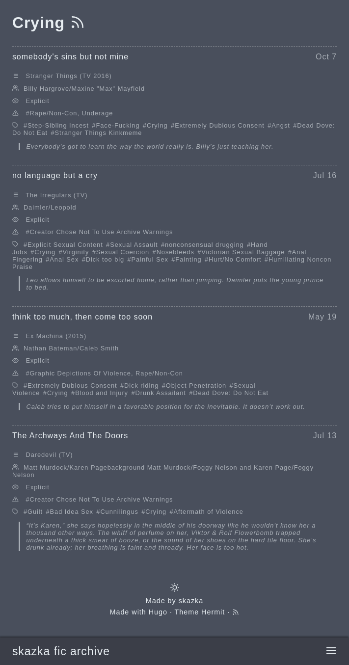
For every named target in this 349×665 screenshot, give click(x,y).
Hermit (213, 612)
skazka (191, 601)
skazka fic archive (61, 651)
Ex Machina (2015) (56, 336)
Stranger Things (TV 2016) (68, 76)
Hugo (158, 612)
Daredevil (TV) (49, 454)
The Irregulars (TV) (56, 195)
